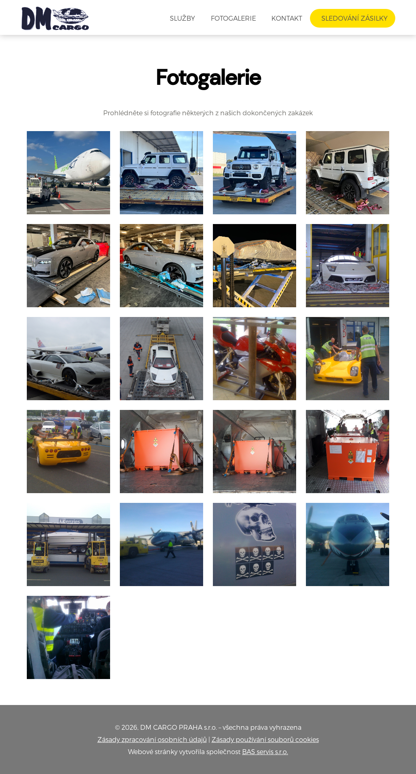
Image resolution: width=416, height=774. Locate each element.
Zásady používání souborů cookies (265, 739)
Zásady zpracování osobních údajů (152, 739)
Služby (182, 18)
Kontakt (286, 18)
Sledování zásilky (353, 18)
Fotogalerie (233, 18)
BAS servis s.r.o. (265, 751)
